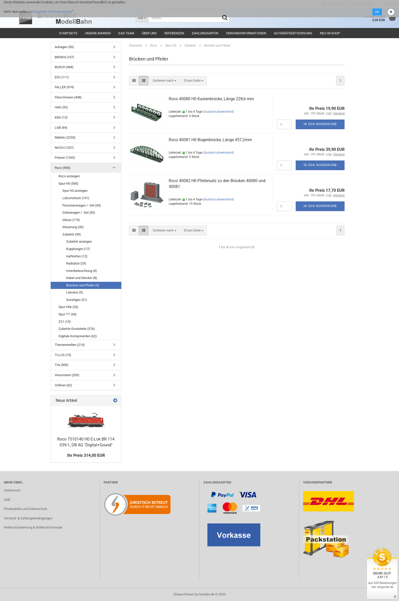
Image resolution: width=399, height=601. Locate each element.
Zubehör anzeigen (79, 241)
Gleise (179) (71, 220)
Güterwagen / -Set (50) (78, 212)
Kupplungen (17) (78, 249)
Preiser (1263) (65, 157)
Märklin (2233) (65, 137)
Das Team (126, 33)
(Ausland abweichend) (218, 111)
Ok (377, 12)
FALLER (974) (64, 87)
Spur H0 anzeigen (75, 191)
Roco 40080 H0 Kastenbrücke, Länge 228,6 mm (211, 98)
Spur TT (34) (68, 314)
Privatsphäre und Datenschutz (50, 11)
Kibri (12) (61, 117)
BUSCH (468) (64, 67)
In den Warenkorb (320, 124)
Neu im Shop (330, 33)
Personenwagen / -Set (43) (81, 205)
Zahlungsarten (205, 33)
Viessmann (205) (67, 375)
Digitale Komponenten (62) (78, 336)
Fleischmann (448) (68, 97)
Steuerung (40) (73, 227)
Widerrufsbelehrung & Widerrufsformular (33, 527)
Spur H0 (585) (68, 183)
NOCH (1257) (64, 148)
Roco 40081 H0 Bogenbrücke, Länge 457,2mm (210, 139)
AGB (7, 500)
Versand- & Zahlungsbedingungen (28, 518)
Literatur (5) (74, 292)
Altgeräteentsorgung (293, 33)
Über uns (149, 33)
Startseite (68, 33)
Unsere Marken (98, 33)
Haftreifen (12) (77, 256)
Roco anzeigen (69, 176)
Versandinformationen (246, 33)
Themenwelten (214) (70, 345)
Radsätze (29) (76, 263)
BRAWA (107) (64, 57)
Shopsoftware (184, 594)
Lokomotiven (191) (75, 198)
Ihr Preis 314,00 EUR (86, 455)
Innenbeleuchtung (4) (81, 271)
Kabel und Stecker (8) (81, 278)
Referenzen (174, 33)
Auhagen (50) (64, 47)
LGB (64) (61, 127)
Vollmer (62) (63, 385)
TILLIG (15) (63, 355)
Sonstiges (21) (76, 300)
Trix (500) (61, 365)
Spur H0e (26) (68, 307)
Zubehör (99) (71, 234)
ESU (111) (62, 77)
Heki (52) (61, 107)
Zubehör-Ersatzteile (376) (77, 329)
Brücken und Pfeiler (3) (82, 285)
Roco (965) (62, 168)
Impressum (12, 490)
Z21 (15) (65, 322)
